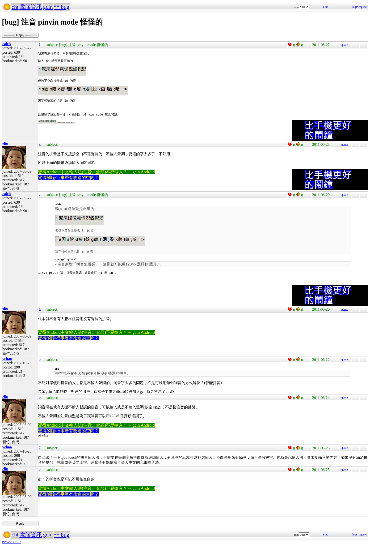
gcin (48, 7)
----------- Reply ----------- (20, 35)
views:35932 (11, 546)
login (355, 7)
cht (15, 7)
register (363, 7)
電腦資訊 (30, 7)
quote (344, 45)
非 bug (61, 7)
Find (325, 7)
